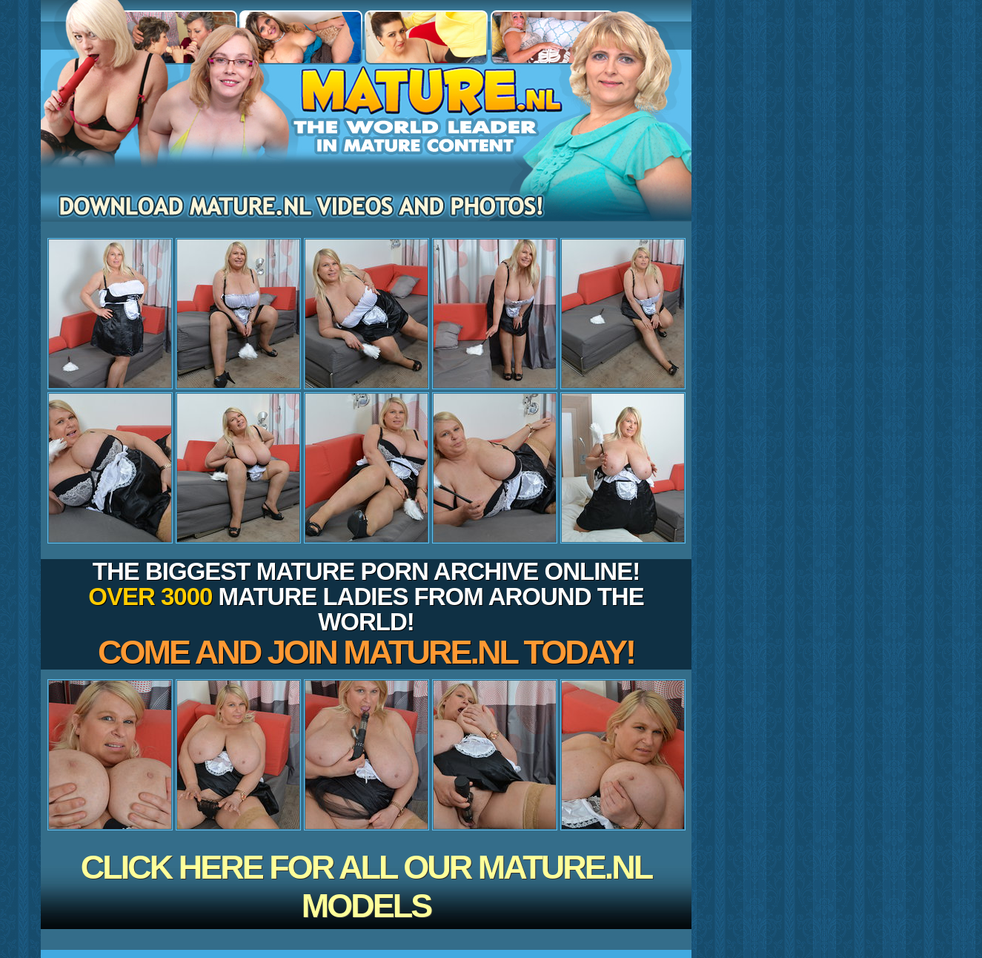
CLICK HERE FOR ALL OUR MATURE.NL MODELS (366, 886)
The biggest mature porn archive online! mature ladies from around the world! (365, 614)
